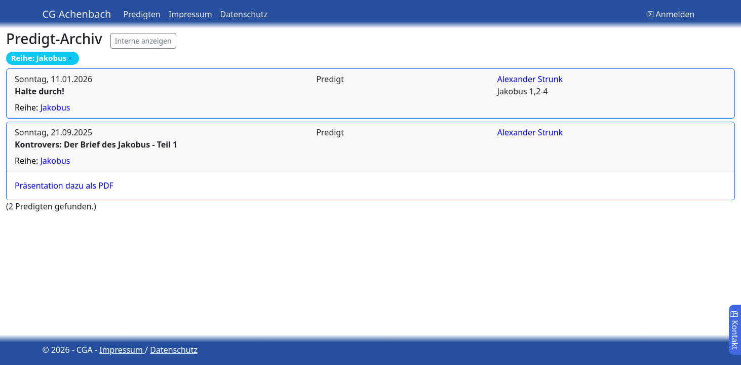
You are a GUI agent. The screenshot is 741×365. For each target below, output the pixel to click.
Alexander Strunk (530, 79)
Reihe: (42, 107)
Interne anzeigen (143, 41)
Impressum (190, 14)
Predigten (142, 14)
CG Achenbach (77, 14)
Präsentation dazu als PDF (64, 185)
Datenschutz (244, 14)
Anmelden (669, 14)
